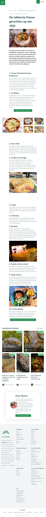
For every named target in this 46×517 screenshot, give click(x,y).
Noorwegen (33, 444)
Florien (21, 14)
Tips (17, 440)
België (32, 437)
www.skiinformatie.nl (20, 500)
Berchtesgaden (34, 459)
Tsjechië (32, 439)
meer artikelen (39, 328)
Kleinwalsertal (33, 454)
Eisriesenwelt (33, 473)
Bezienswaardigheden (20, 439)
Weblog (16, 10)
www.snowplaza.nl (19, 493)
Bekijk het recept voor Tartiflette (23, 110)
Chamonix (33, 458)
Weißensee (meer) (34, 456)
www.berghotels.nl (19, 495)
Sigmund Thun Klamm (35, 475)
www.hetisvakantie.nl (20, 501)
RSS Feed (18, 442)
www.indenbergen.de (20, 492)
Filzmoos (32, 453)
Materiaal (18, 459)
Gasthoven (18, 473)
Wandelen (18, 450)
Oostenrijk (33, 431)
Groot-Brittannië (34, 442)
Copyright (36, 512)
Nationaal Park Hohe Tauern (36, 481)
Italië (32, 434)
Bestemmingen (19, 434)
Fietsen (17, 456)
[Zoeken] (38, 2)
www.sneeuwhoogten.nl (20, 498)
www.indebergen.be (20, 490)
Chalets (17, 470)
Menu (43, 1)
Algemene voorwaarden (19, 512)
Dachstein (33, 479)
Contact (4, 512)
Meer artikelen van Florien (23, 415)
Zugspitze (33, 483)
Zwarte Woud (33, 461)
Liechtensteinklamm (35, 471)
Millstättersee (33, 450)
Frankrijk (32, 432)
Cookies (41, 512)
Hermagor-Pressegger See (36, 462)
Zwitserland (33, 440)
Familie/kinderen (19, 453)
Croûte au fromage (26, 161)
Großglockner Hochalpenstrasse (37, 478)
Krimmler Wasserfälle (35, 476)
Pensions (18, 475)
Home (11, 10)
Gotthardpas (33, 470)
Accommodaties (19, 437)
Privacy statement (28, 512)
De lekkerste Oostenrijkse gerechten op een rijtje (23, 319)
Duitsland (33, 436)
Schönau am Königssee (35, 451)
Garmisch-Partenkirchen (36, 464)
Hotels (17, 471)
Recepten (26, 14)
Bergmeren (18, 454)
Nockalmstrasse (34, 484)
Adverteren (10, 512)
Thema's (18, 436)
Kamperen (18, 451)
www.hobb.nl (18, 497)
